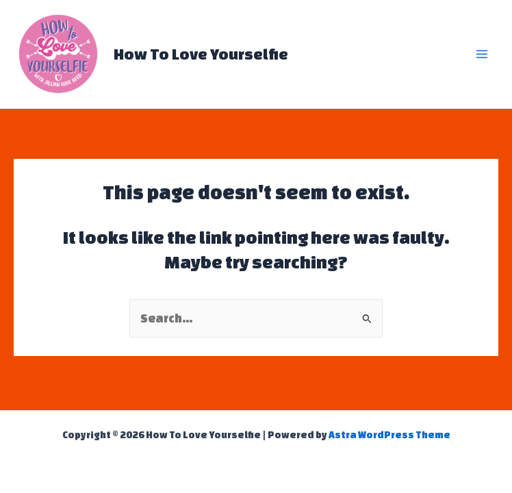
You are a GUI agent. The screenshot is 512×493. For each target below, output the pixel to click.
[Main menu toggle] (482, 54)
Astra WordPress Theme (389, 434)
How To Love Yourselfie (201, 53)
